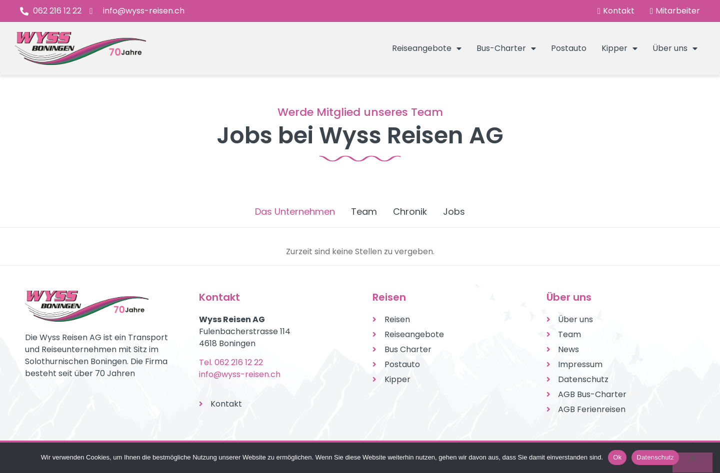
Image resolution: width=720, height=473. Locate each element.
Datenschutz (655, 457)
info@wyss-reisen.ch (239, 374)
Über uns (675, 48)
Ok (617, 457)
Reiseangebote (427, 48)
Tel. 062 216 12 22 (231, 362)
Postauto (568, 48)
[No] (692, 463)
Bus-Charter (506, 48)
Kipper (620, 48)
